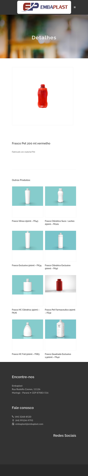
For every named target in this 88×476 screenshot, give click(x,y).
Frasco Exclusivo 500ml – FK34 (27, 265)
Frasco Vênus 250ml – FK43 (25, 221)
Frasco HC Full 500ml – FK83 (26, 354)
